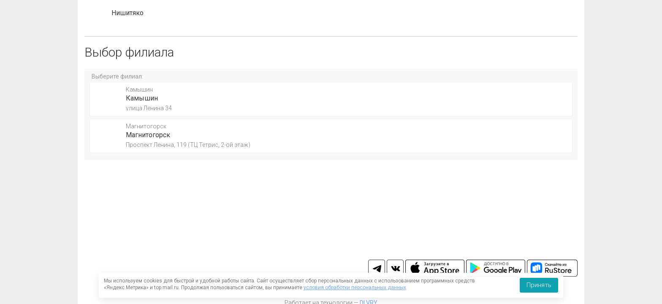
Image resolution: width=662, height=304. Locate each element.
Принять (538, 285)
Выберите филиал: (117, 76)
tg (376, 268)
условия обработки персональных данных (355, 287)
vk (395, 268)
